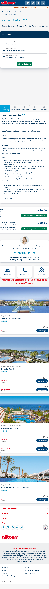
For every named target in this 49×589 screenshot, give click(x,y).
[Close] (47, 7)
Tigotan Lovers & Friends (11, 318)
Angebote (44, 108)
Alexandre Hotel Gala (9, 428)
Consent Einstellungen (9, 576)
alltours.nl (28, 567)
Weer (34, 108)
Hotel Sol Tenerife (8, 369)
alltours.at (5, 567)
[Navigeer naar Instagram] (8, 527)
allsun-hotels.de (30, 573)
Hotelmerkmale (15, 108)
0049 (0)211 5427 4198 (24, 252)
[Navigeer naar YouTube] (17, 527)
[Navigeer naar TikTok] (22, 527)
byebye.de (5, 573)
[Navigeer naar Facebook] (3, 527)
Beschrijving (5, 108)
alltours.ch (5, 570)
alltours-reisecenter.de (32, 570)
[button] (24, 508)
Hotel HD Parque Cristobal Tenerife (15, 487)
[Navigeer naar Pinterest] (13, 527)
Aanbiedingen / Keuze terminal (34, 216)
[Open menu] (47, 2)
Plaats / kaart (25, 108)
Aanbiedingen (42, 331)
